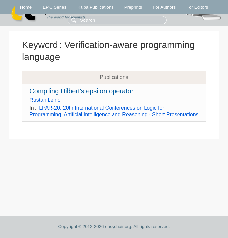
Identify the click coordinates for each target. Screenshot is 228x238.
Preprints (133, 7)
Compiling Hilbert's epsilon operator (81, 91)
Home (26, 7)
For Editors (197, 7)
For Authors (164, 7)
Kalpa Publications (95, 7)
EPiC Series (54, 7)
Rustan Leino (44, 100)
